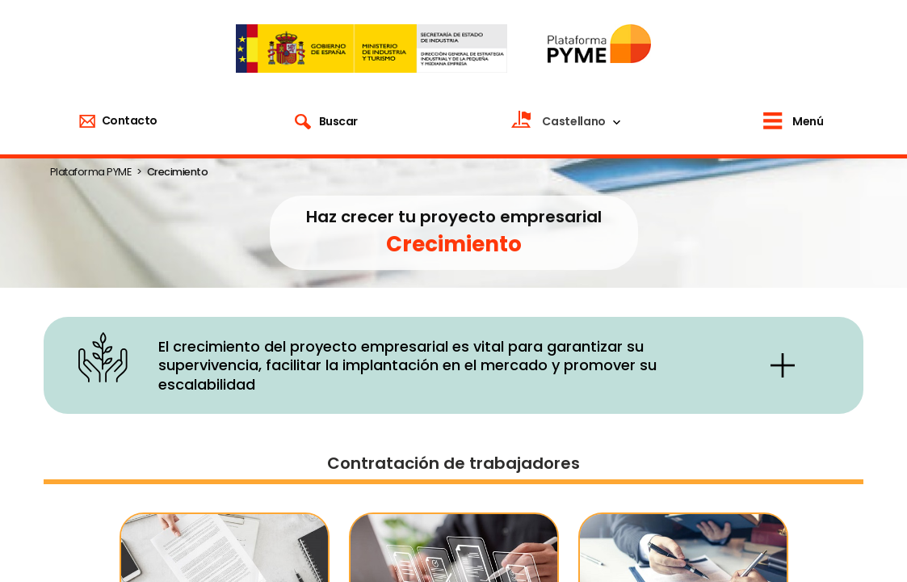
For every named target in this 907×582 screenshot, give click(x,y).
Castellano (574, 121)
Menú (807, 121)
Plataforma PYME (91, 172)
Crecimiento (177, 172)
